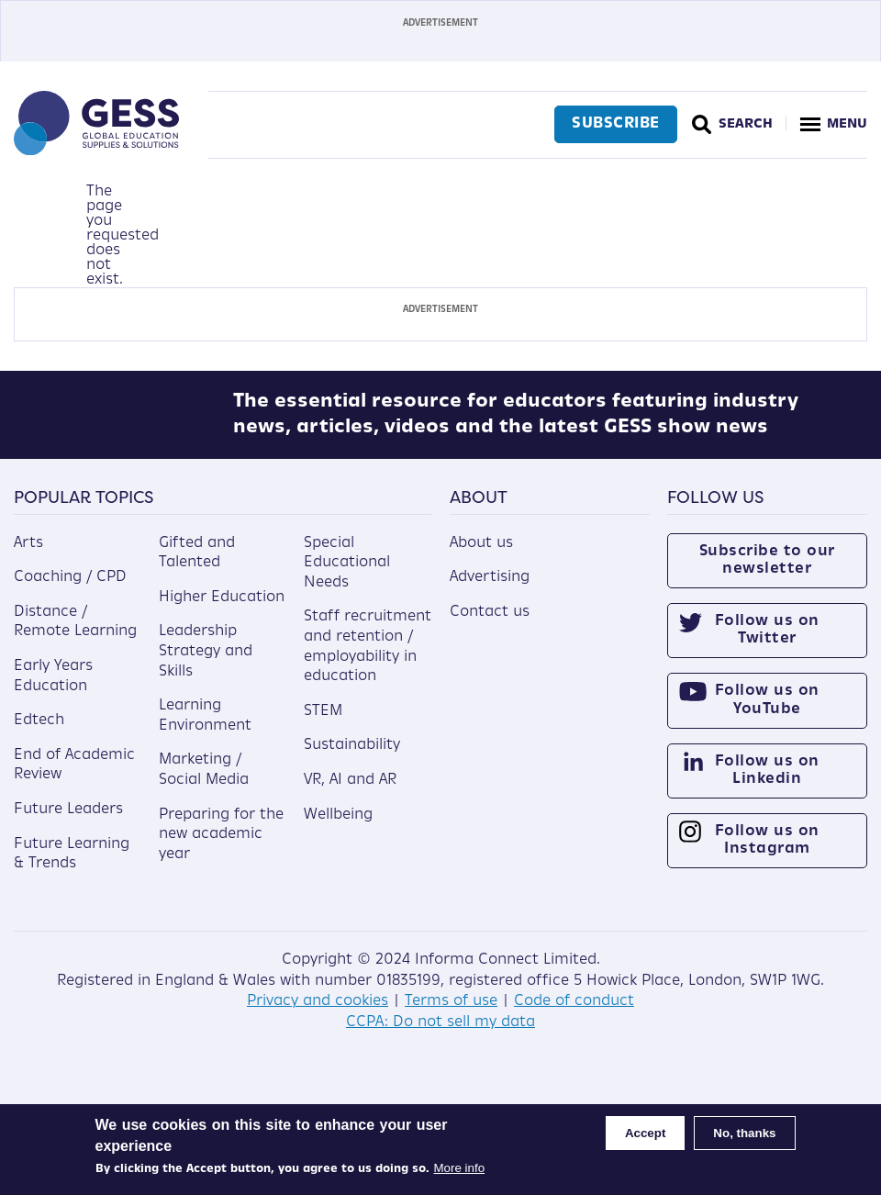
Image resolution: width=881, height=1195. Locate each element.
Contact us (490, 625)
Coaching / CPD (70, 590)
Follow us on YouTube (767, 714)
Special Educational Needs (347, 576)
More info (459, 1168)
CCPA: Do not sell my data (440, 1035)
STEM (323, 724)
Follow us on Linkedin (767, 783)
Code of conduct (574, 1015)
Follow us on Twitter (767, 643)
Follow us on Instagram (767, 853)
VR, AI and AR (350, 793)
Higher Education (221, 610)
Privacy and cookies (317, 1015)
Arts (28, 556)
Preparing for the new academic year (221, 848)
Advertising (490, 590)
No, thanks (744, 1133)
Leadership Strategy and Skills (205, 665)
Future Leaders (68, 822)
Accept (645, 1133)
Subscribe (613, 124)
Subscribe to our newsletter (767, 573)
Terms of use (451, 1015)
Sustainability (352, 759)
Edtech (39, 733)
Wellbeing (338, 828)
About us (481, 556)
